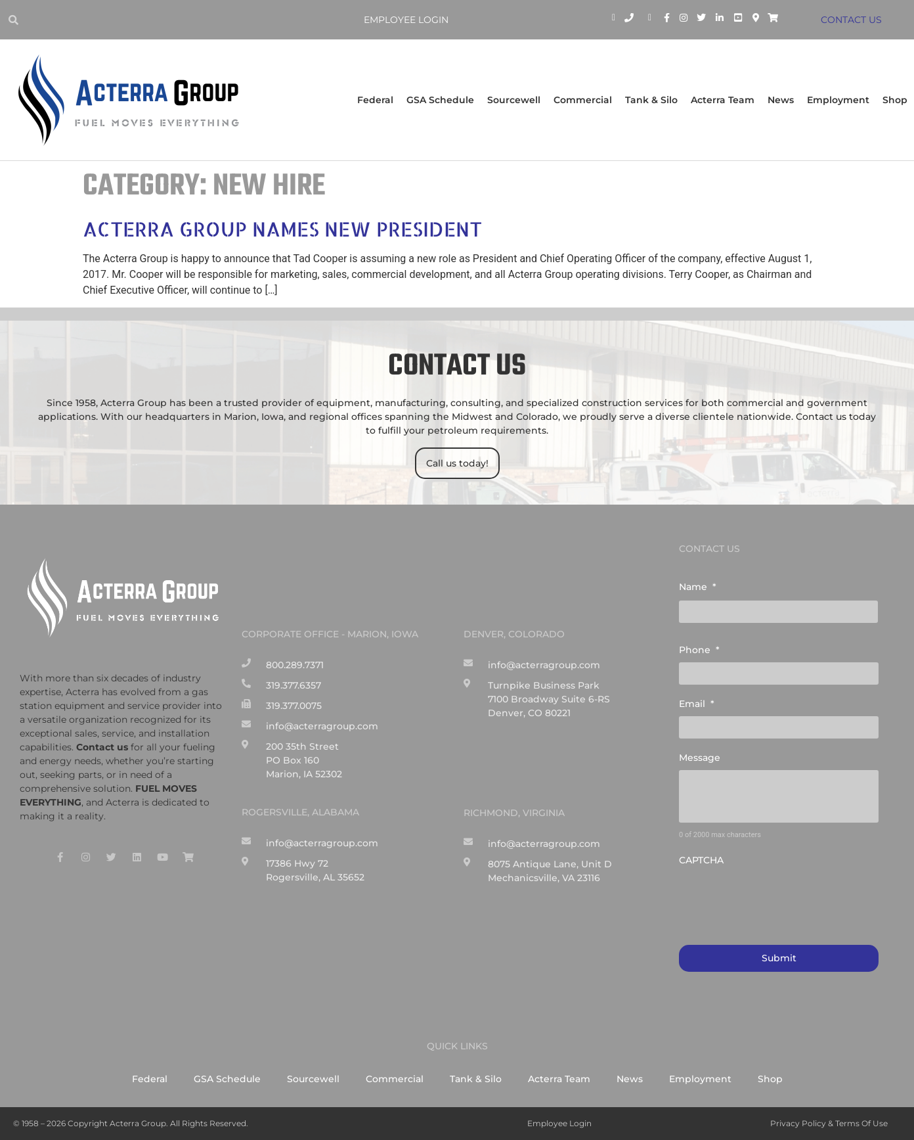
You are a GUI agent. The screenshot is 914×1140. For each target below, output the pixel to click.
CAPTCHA (701, 860)
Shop (894, 100)
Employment (838, 100)
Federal (375, 100)
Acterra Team (722, 100)
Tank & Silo (651, 100)
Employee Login (406, 20)
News (781, 100)
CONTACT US (851, 20)
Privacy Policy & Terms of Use (829, 1123)
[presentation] (779, 898)
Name (697, 587)
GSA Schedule (440, 100)
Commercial (583, 100)
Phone (699, 650)
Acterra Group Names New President (282, 228)
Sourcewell (513, 100)
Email (696, 704)
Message (699, 758)
